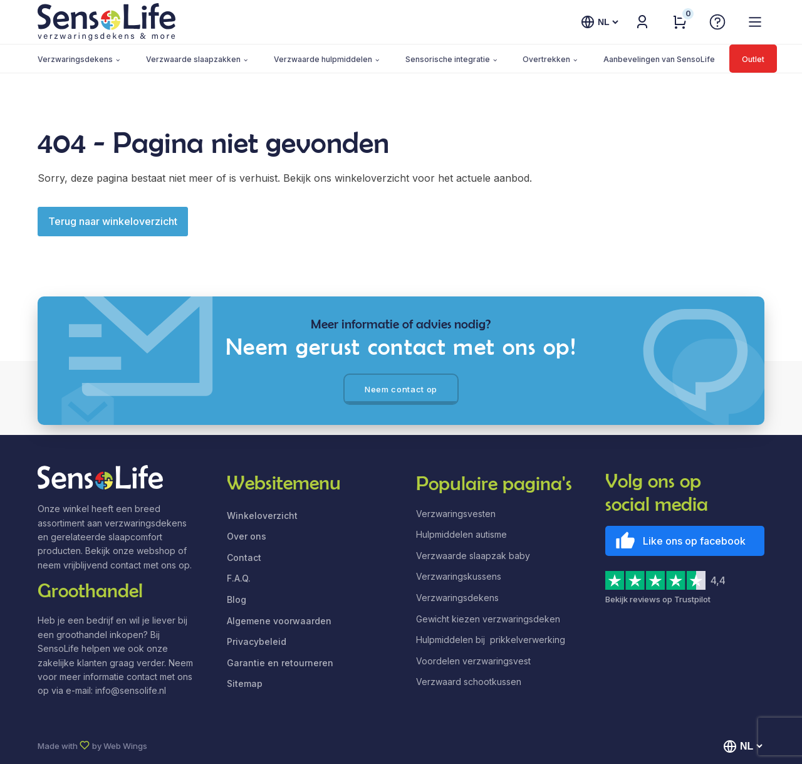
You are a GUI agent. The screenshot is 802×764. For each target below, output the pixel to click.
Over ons (246, 536)
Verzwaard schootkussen (468, 681)
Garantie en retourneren (280, 662)
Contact (244, 557)
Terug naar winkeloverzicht (112, 221)
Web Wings (125, 746)
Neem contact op (401, 389)
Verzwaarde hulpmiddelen (323, 59)
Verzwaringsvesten (456, 513)
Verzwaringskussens (458, 576)
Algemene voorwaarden (279, 620)
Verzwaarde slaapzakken (193, 59)
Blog (236, 599)
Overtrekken (546, 59)
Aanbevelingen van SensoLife (659, 59)
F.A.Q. (239, 578)
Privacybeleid (256, 641)
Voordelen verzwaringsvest (473, 661)
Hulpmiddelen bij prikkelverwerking (490, 639)
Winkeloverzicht (262, 515)
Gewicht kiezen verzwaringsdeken (488, 619)
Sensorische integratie (447, 59)
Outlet (753, 59)
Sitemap (245, 683)
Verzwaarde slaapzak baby (473, 555)
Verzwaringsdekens (75, 59)
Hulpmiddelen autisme (461, 534)
